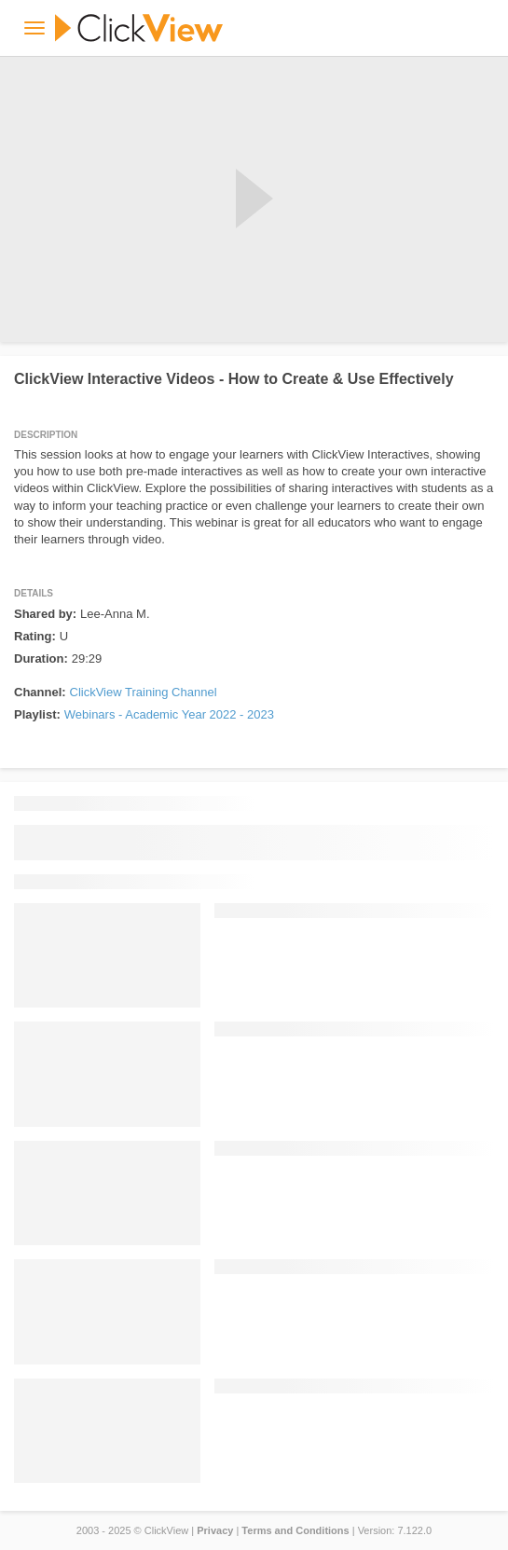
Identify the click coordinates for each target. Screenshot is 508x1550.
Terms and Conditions (295, 1530)
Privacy (215, 1530)
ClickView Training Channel (143, 692)
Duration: (41, 658)
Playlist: (37, 714)
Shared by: (45, 614)
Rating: (35, 636)
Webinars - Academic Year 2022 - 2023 (169, 714)
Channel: (40, 692)
